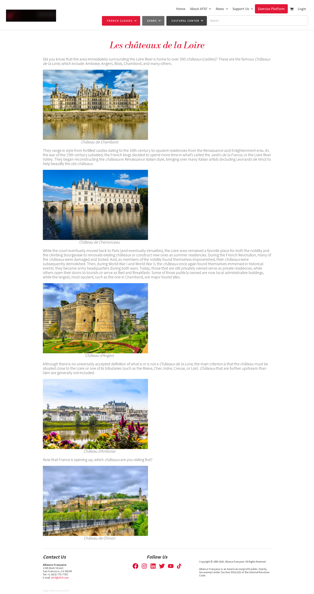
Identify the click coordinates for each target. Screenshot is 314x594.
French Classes (120, 20)
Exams (152, 20)
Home (180, 8)
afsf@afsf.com (60, 577)
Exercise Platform (271, 8)
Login (302, 8)
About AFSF (198, 8)
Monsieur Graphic (60, 590)
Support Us (240, 8)
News (220, 8)
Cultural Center (185, 20)
